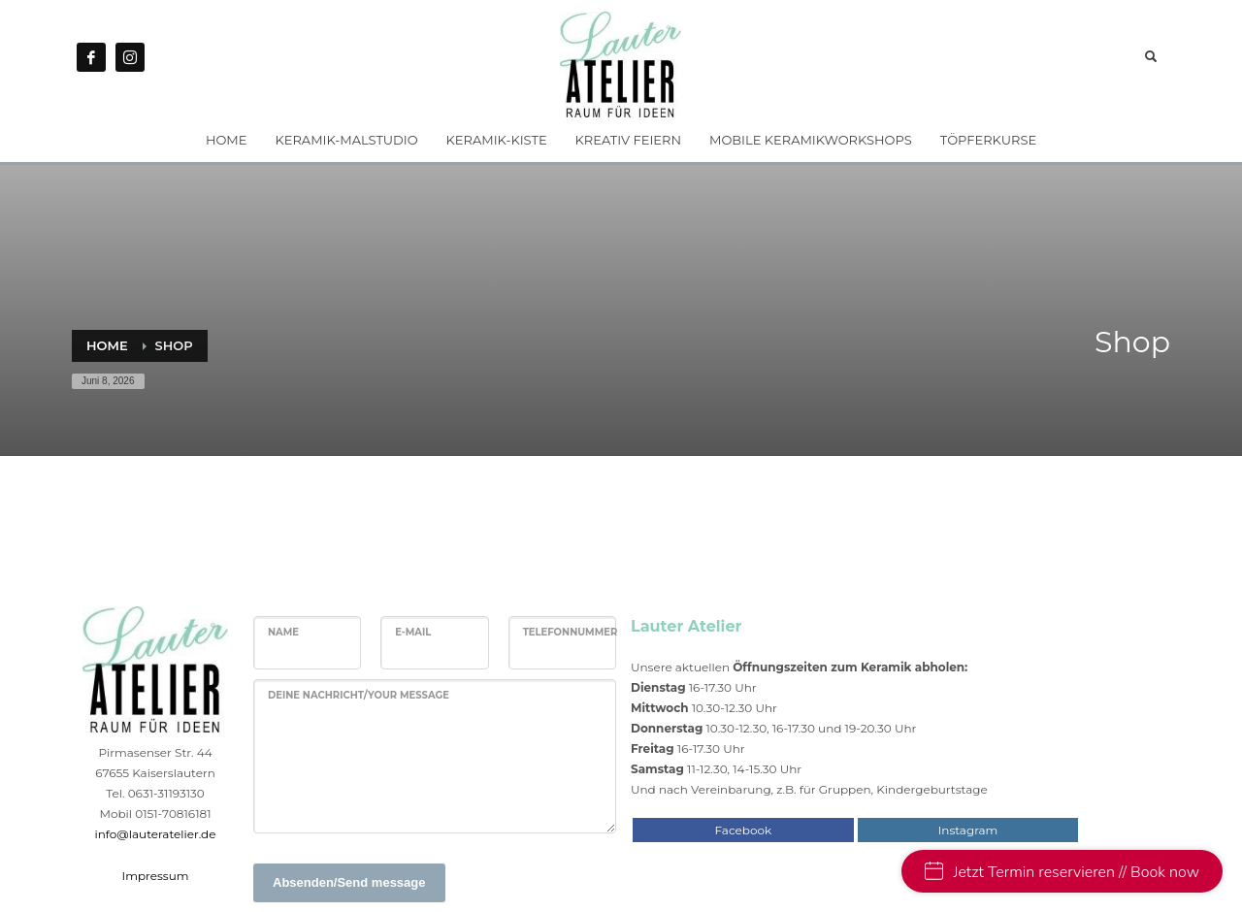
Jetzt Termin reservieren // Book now (1062, 872)
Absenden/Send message (349, 882)
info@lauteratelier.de (155, 834)
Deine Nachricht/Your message (358, 695)
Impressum (155, 875)
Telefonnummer (570, 632)
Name (283, 632)
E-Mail (413, 632)
